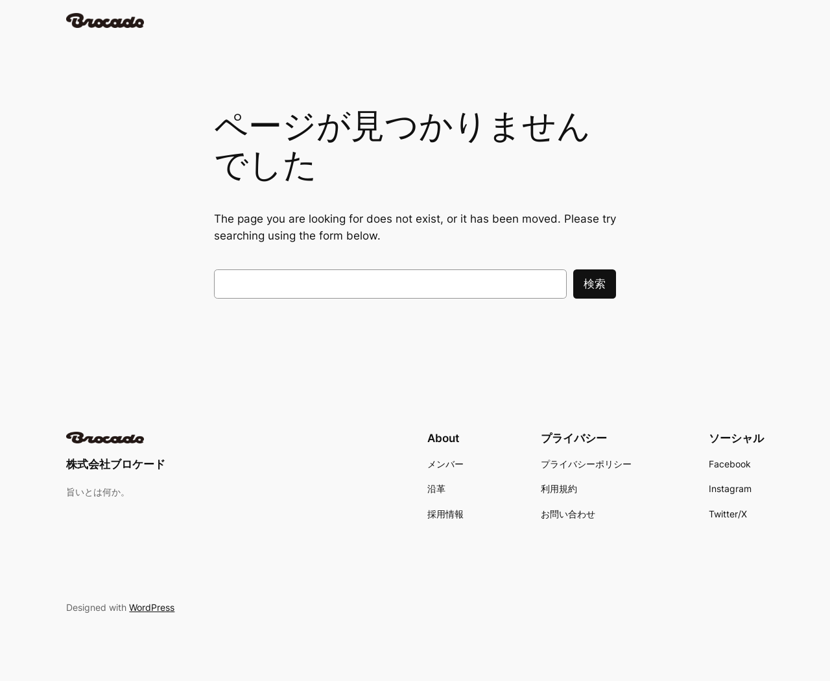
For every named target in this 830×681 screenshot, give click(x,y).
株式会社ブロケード (115, 464)
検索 (595, 283)
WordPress (151, 607)
